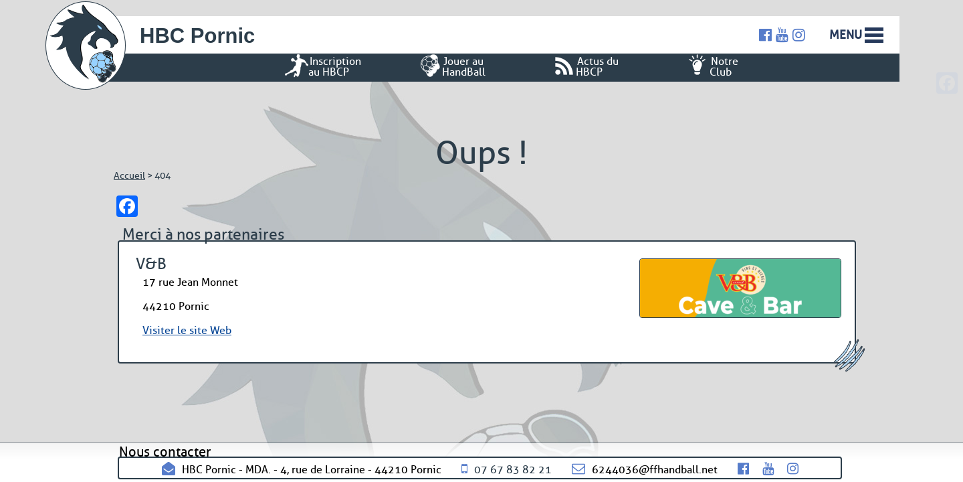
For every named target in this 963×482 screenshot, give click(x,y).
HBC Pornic (197, 36)
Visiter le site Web (186, 330)
